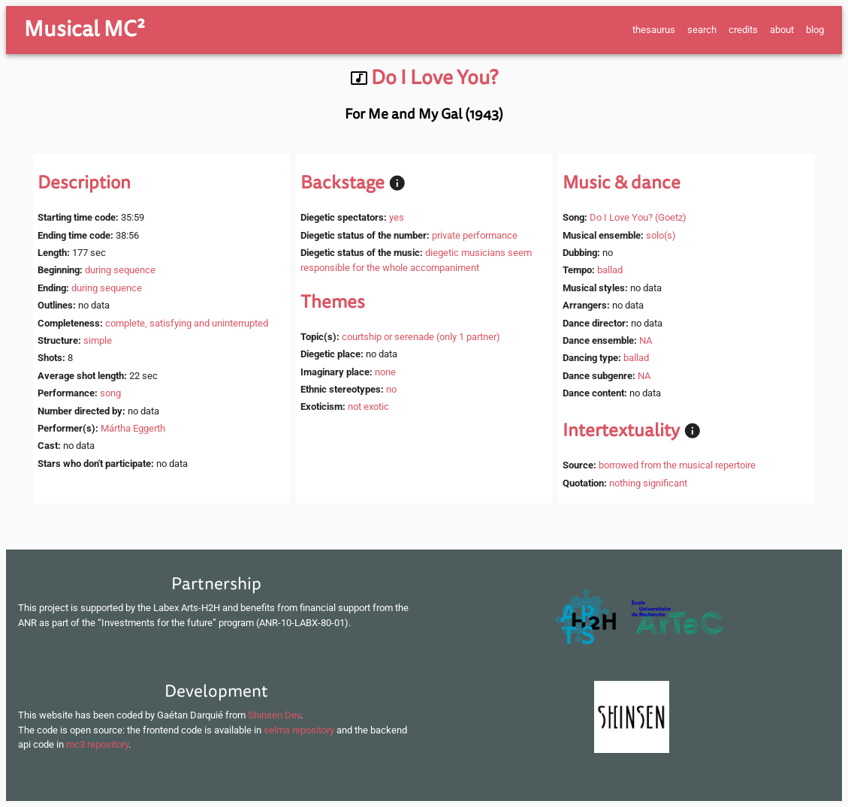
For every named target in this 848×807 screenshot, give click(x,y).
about (782, 29)
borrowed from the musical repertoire (677, 465)
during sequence (120, 270)
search (702, 29)
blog (815, 29)
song (110, 393)
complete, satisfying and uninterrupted (186, 323)
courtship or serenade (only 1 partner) (421, 336)
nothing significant (648, 483)
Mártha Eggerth (133, 428)
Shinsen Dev (274, 715)
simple (97, 340)
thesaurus (653, 29)
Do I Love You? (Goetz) (638, 217)
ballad (610, 270)
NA (645, 340)
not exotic (368, 406)
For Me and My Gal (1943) (424, 114)
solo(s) (661, 235)
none (385, 372)
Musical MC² (84, 29)
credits (743, 29)
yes (396, 217)
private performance (475, 235)
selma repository (299, 730)
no (391, 389)
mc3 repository (97, 744)
